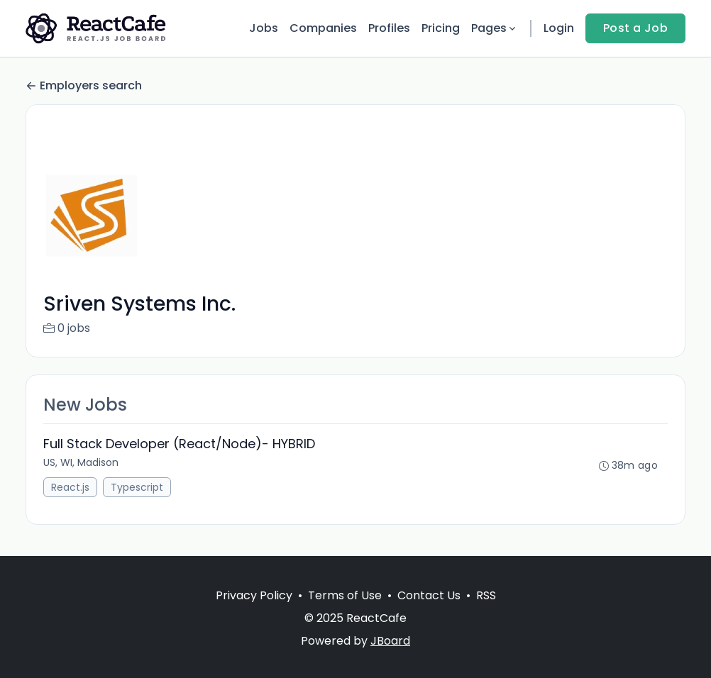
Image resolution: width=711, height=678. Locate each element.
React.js (70, 487)
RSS (486, 595)
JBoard (390, 641)
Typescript (137, 487)
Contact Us (429, 595)
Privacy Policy (254, 595)
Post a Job (635, 28)
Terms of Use (345, 595)
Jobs (263, 28)
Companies (323, 28)
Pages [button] (494, 28)
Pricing (440, 28)
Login (559, 28)
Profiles (389, 28)
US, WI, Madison (80, 462)
